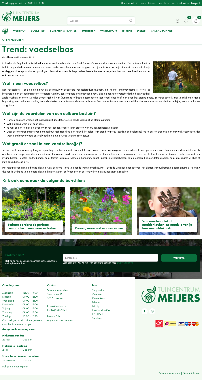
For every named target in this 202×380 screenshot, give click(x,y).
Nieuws (96, 302)
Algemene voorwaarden (60, 320)
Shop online (98, 290)
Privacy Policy (54, 316)
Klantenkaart (98, 298)
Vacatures (97, 318)
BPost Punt (97, 314)
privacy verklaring (125, 263)
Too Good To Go (101, 310)
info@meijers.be (58, 306)
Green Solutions (191, 373)
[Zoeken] (101, 21)
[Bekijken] (196, 21)
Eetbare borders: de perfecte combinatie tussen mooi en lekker (32, 226)
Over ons (97, 294)
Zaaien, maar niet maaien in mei (99, 228)
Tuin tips (96, 306)
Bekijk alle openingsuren (15, 366)
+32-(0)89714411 (58, 310)
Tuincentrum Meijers (57, 290)
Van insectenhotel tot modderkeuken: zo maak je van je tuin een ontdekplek (167, 224)
